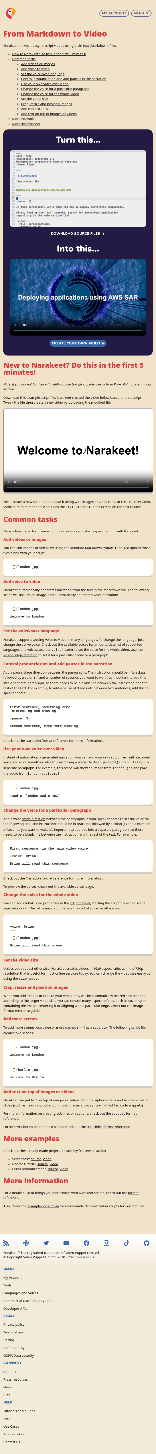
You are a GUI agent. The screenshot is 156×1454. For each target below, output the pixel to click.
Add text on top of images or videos (49, 113)
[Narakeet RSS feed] (6, 1244)
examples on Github (43, 1221)
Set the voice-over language (42, 74)
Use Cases (11, 1426)
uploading (76, 402)
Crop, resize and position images (46, 104)
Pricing (8, 1340)
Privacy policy (13, 1324)
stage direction (20, 656)
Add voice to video (35, 68)
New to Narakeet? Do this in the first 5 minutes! (49, 54)
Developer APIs (15, 1308)
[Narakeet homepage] (11, 13)
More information (26, 123)
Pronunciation (14, 1434)
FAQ (6, 1418)
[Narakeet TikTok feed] (126, 1244)
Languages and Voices (20, 1293)
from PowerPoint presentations (129, 384)
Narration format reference (47, 744)
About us (10, 1371)
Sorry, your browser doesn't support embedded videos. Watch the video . (78, 297)
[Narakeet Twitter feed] (46, 1244)
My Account (114, 13)
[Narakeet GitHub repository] (146, 1244)
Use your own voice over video (45, 84)
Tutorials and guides (19, 1411)
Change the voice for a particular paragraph (55, 88)
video (47, 1174)
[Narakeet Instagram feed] (106, 1244)
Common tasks (24, 59)
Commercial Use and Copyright (27, 1301)
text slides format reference (108, 1142)
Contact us (11, 1442)
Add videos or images (38, 64)
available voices (76, 646)
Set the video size (34, 98)
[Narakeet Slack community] (26, 1244)
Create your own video (76, 343)
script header (80, 909)
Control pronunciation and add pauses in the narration (63, 78)
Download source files (75, 233)
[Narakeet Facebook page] (86, 1244)
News (7, 1387)
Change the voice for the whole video (50, 94)
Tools (7, 1285)
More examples (24, 118)
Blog (6, 1395)
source (36, 1174)
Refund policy (14, 1348)
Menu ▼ (141, 13)
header (62, 651)
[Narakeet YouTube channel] (66, 1244)
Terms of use (13, 1332)
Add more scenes (34, 108)
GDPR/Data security (18, 1355)
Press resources (15, 1379)
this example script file (37, 397)
